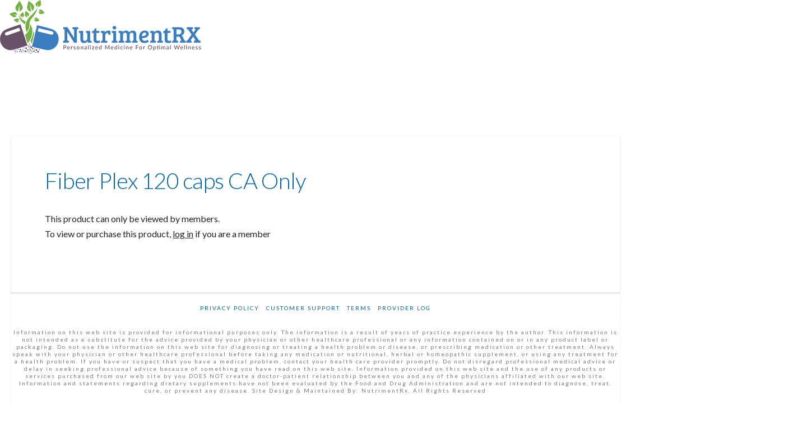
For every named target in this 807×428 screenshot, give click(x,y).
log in (183, 233)
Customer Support (303, 308)
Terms (359, 308)
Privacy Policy (229, 308)
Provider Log (404, 308)
